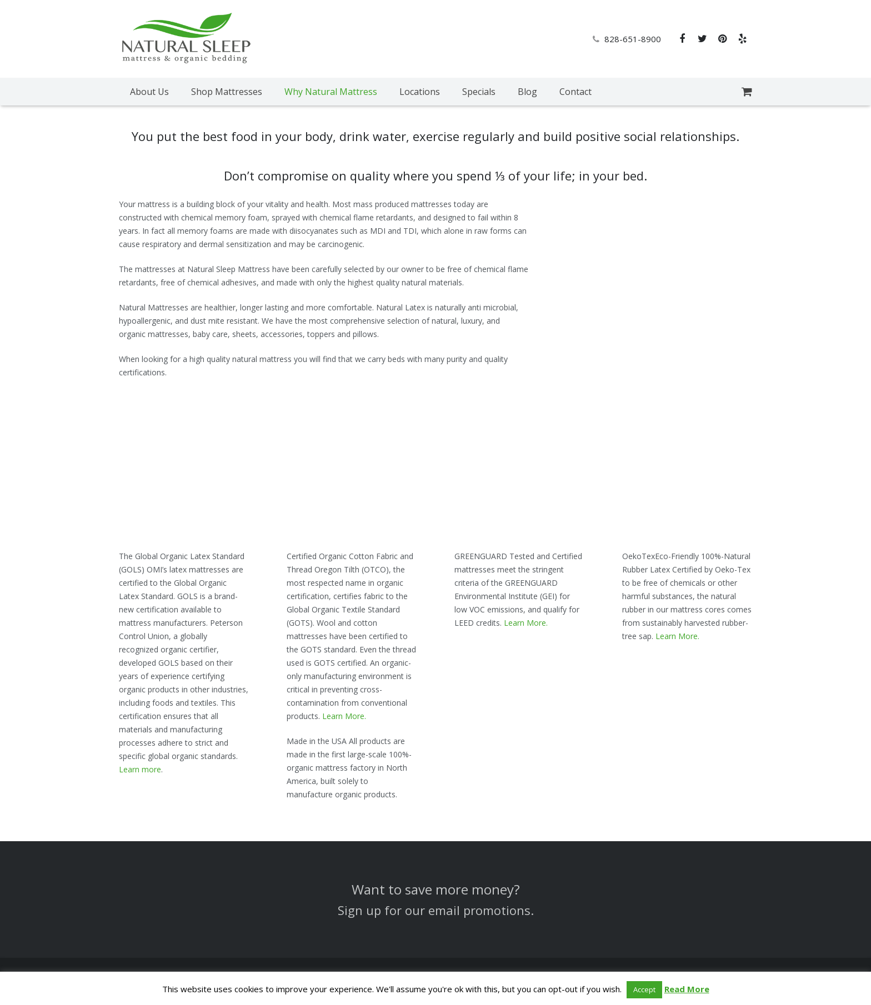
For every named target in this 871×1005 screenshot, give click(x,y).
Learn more (140, 769)
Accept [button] (644, 989)
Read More (686, 988)
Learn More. (344, 716)
